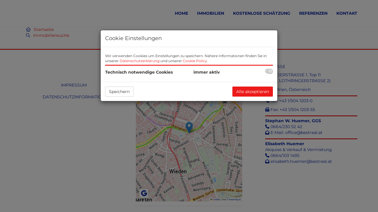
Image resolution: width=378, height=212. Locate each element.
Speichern (119, 91)
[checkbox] (269, 71)
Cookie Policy (195, 61)
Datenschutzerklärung (139, 61)
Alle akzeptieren (252, 91)
